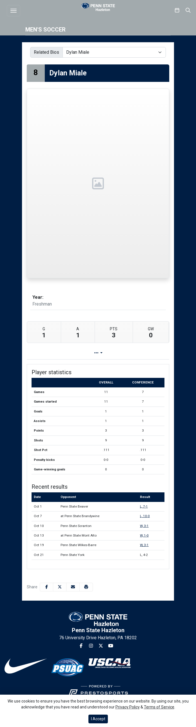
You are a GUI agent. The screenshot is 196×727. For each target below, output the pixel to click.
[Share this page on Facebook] (46, 587)
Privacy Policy (127, 707)
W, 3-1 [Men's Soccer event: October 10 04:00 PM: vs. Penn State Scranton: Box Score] (144, 526)
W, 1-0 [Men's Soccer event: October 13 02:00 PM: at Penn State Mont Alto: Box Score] (144, 535)
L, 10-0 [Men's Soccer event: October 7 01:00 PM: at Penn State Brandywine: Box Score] (145, 516)
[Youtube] (110, 646)
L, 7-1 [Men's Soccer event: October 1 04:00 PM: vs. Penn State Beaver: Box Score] (144, 506)
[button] (86, 587)
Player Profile (70, 353)
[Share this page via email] (73, 587)
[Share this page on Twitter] (59, 587)
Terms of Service (159, 707)
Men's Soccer (45, 29)
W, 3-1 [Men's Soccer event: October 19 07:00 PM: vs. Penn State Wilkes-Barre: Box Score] (144, 545)
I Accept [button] (98, 719)
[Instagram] (91, 646)
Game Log (108, 353)
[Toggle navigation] (13, 10)
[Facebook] (81, 646)
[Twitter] (101, 646)
